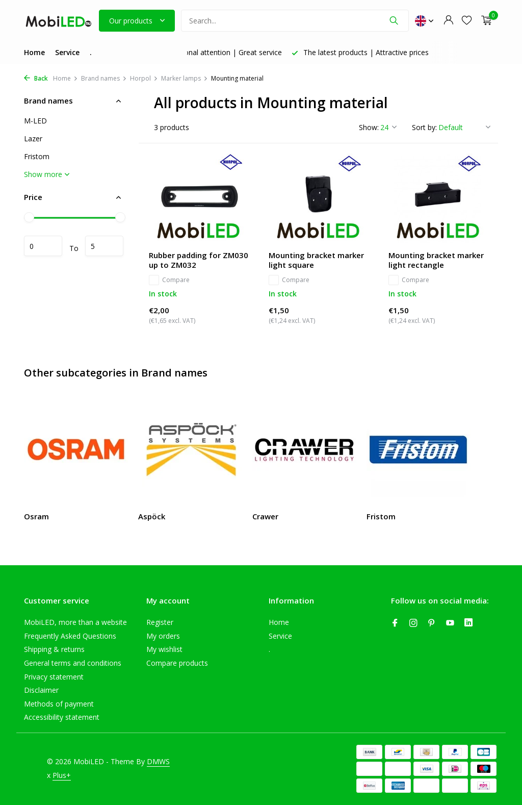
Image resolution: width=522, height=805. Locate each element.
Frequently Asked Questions (70, 636)
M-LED (35, 120)
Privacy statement (54, 677)
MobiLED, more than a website (75, 622)
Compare (169, 280)
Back (36, 78)
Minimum (43, 246)
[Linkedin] (468, 623)
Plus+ (62, 775)
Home (34, 52)
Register (159, 622)
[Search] (295, 21)
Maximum (104, 246)
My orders (163, 636)
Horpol (144, 78)
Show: (369, 127)
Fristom (36, 156)
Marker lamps (184, 78)
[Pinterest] (432, 623)
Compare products (177, 663)
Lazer (33, 138)
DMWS (158, 761)
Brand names (104, 78)
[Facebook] (395, 623)
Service (67, 52)
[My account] (448, 21)
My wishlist (164, 649)
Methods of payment (59, 704)
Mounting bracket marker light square (316, 260)
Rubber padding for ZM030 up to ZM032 (198, 260)
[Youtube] (450, 623)
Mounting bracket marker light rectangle (436, 260)
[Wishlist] (466, 20)
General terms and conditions (72, 663)
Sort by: (424, 127)
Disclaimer (41, 690)
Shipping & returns (54, 649)
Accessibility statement (61, 717)
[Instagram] (413, 623)
